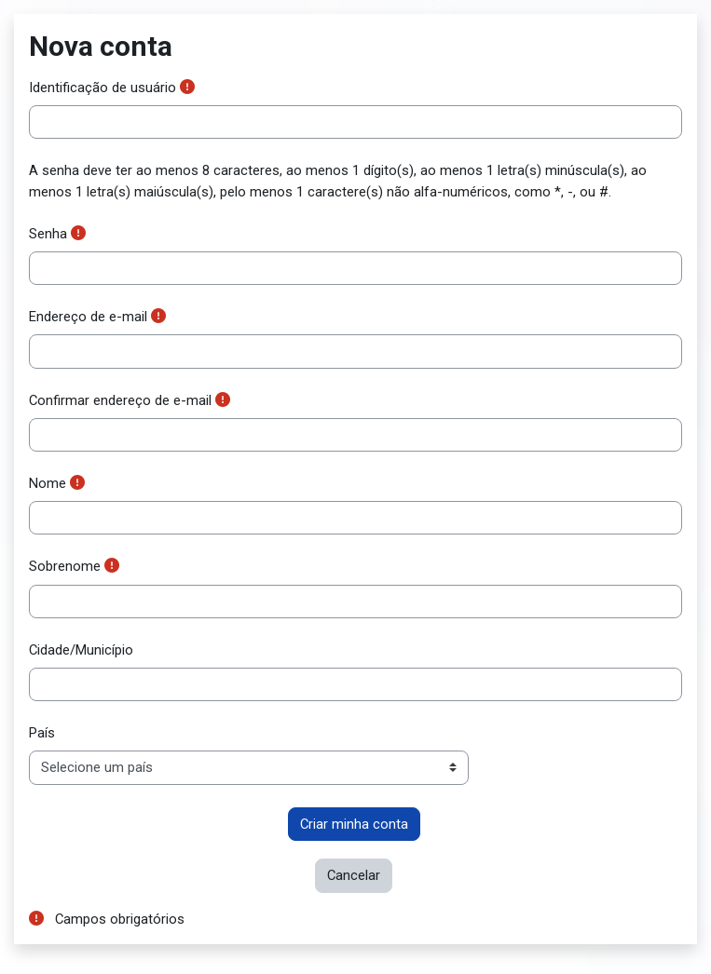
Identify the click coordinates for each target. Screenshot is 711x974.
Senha (48, 233)
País (42, 732)
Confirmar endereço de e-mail (120, 400)
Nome (47, 483)
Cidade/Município (81, 650)
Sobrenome (65, 566)
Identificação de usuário (102, 87)
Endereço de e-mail (88, 316)
